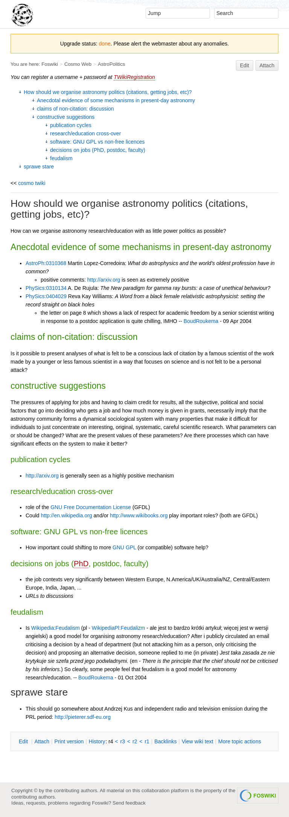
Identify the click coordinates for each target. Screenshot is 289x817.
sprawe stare (39, 167)
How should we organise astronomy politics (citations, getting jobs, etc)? (108, 92)
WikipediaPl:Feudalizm (118, 628)
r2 (134, 741)
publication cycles (70, 125)
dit (24, 741)
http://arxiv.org (103, 280)
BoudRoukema (201, 321)
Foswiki (49, 64)
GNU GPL (124, 547)
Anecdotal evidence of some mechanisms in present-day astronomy (116, 100)
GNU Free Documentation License (90, 507)
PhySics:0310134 (46, 288)
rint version (69, 741)
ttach (41, 741)
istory (97, 741)
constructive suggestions (65, 117)
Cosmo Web (77, 64)
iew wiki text (197, 741)
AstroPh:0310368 (46, 263)
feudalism (61, 158)
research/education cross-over (85, 133)
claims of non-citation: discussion (75, 109)
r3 (122, 741)
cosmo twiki (31, 183)
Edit (244, 65)
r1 (146, 741)
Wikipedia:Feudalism (55, 628)
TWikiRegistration (134, 77)
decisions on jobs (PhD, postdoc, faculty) (97, 150)
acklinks (165, 741)
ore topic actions (239, 741)
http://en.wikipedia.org (66, 515)
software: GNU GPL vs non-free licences (97, 142)
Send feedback (129, 803)
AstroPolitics (111, 64)
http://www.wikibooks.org (138, 515)
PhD (81, 563)
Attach (267, 65)
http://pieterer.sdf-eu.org (83, 717)
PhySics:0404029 (46, 296)
